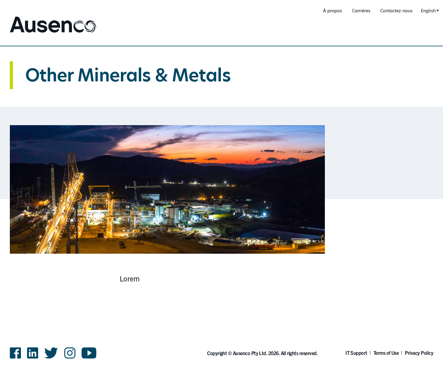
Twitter (51, 353)
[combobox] (429, 10)
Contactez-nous (396, 11)
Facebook (15, 353)
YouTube (89, 353)
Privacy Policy (419, 353)
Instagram (69, 353)
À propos (332, 11)
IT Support (356, 353)
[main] (221, 172)
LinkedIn (32, 353)
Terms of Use (386, 353)
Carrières (361, 11)
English (428, 11)
